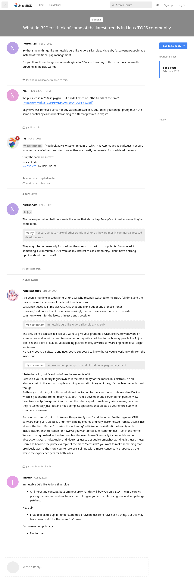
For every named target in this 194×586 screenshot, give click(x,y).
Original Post (167, 56)
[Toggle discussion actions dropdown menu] (184, 45)
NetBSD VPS (30, 166)
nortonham (34, 146)
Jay (29, 212)
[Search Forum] (131, 5)
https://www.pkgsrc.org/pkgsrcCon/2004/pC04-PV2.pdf (58, 102)
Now (162, 119)
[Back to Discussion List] (5, 5)
